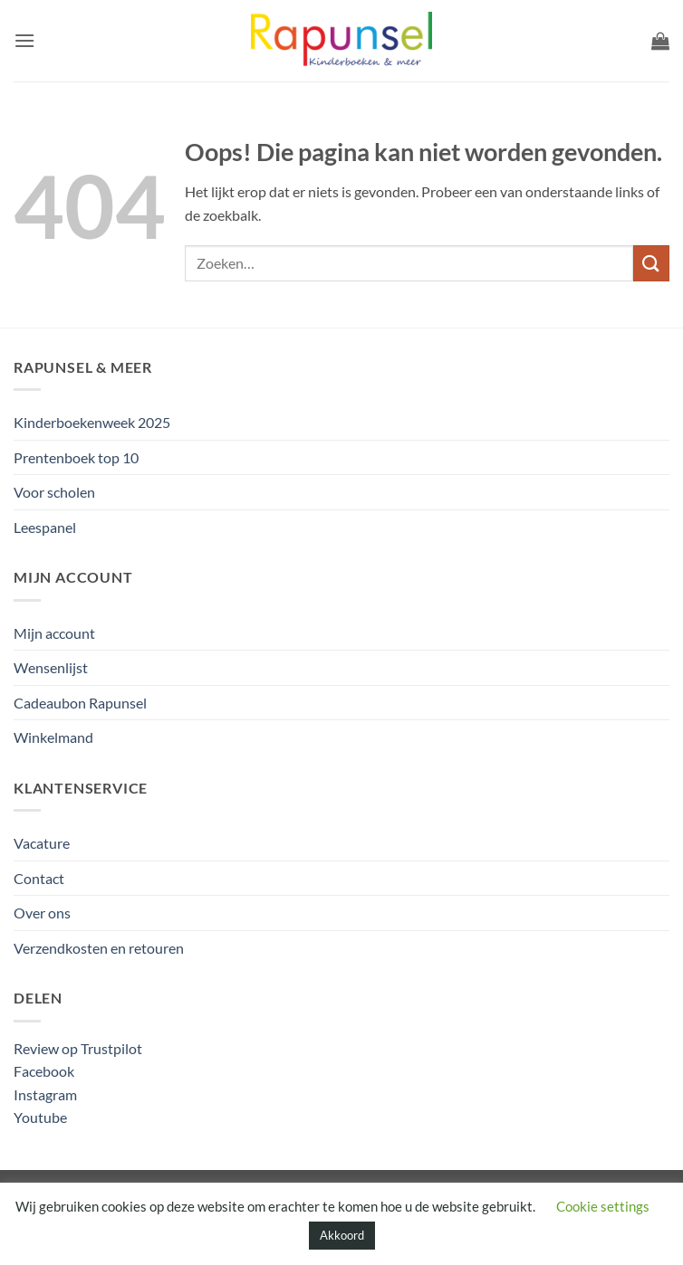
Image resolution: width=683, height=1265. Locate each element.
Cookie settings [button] (602, 1206)
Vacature (42, 842)
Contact (39, 878)
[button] (24, 40)
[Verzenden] (651, 263)
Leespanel (45, 527)
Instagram (45, 1094)
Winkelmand (53, 737)
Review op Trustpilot (78, 1048)
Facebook (44, 1071)
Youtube (40, 1117)
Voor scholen (54, 491)
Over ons (42, 912)
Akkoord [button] (342, 1235)
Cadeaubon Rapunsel (80, 702)
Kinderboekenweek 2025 (92, 422)
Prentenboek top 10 (76, 457)
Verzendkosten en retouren (99, 947)
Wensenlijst (51, 667)
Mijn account (54, 633)
